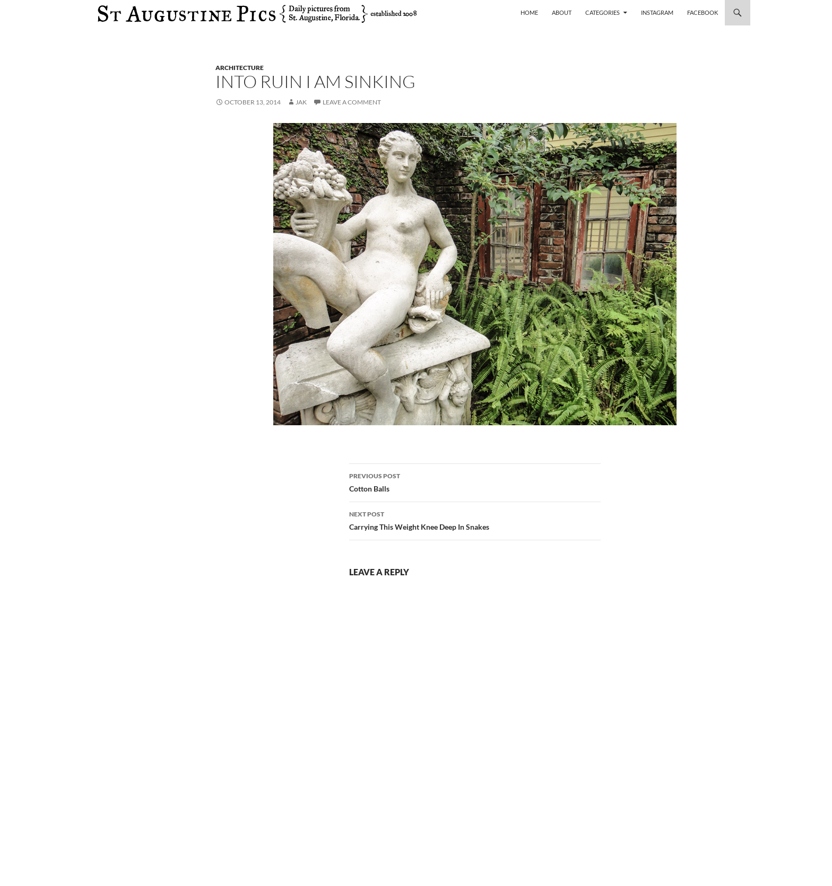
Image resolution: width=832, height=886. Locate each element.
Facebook (702, 12)
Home (529, 12)
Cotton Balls (475, 481)
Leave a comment (352, 102)
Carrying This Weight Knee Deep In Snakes (475, 519)
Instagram (657, 12)
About (561, 12)
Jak (301, 102)
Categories (602, 12)
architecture (239, 68)
